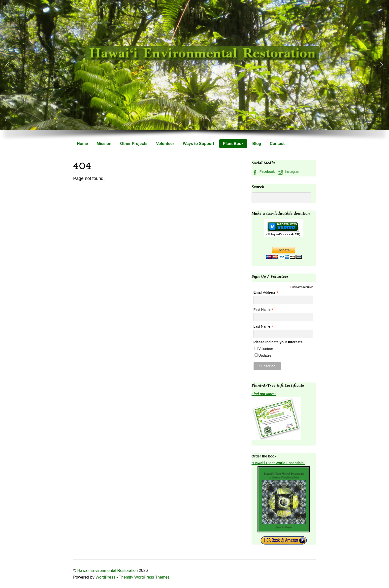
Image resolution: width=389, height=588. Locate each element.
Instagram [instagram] (288, 171)
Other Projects (133, 143)
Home (82, 143)
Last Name (263, 326)
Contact (277, 143)
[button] (8, 65)
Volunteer (165, 143)
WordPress (105, 577)
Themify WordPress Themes (144, 577)
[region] (194, 73)
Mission (104, 143)
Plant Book (233, 143)
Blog (256, 143)
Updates (265, 355)
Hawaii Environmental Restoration (107, 570)
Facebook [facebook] (263, 171)
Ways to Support (198, 143)
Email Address (266, 292)
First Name (264, 309)
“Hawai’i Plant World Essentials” (278, 463)
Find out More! (264, 394)
